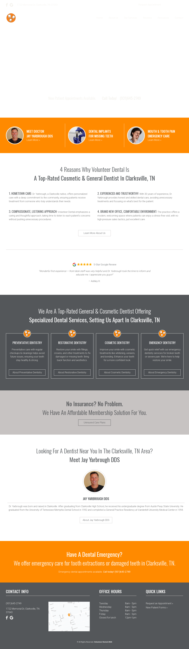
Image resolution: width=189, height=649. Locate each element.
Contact (179, 17)
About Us (113, 17)
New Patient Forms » (156, 607)
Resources (163, 17)
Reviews (147, 17)
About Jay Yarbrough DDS (96, 520)
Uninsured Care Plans (94, 422)
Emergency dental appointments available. (94, 571)
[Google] (11, 5)
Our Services (130, 17)
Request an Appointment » (159, 603)
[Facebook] (7, 5)
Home (99, 17)
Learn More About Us (94, 233)
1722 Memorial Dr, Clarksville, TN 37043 (22, 610)
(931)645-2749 (174, 4)
